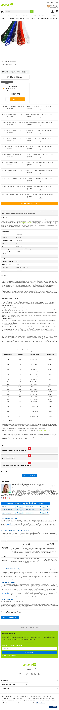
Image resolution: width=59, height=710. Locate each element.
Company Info (5, 688)
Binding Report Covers (16, 637)
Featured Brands (8, 15)
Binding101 (15, 15)
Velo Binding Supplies (36, 637)
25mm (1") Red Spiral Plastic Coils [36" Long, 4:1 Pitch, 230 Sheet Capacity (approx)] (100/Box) (26, 186)
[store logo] (7, 5)
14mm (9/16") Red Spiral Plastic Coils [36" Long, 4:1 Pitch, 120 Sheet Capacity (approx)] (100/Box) (27, 154)
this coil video (48, 571)
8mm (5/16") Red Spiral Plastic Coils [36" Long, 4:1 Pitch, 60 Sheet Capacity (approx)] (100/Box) (27, 114)
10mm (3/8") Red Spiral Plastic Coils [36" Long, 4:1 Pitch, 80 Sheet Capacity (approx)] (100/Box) (27, 130)
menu (2, 12)
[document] (29, 699)
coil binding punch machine (26, 222)
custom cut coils (50, 313)
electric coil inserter (6, 593)
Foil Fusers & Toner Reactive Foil (27, 639)
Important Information (8, 684)
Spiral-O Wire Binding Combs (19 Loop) (40, 636)
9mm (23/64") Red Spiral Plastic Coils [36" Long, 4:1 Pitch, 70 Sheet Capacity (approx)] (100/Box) (27, 122)
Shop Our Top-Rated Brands (28, 628)
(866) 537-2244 (52, 3)
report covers (10, 524)
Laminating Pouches (13, 639)
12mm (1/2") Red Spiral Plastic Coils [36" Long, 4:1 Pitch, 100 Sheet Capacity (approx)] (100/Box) (27, 146)
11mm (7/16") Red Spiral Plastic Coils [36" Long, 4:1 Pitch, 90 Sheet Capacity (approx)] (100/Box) (27, 138)
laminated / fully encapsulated (8, 287)
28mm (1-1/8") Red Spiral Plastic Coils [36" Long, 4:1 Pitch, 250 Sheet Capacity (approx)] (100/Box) (27, 194)
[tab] (29, 681)
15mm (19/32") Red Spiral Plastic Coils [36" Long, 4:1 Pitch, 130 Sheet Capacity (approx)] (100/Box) (27, 162)
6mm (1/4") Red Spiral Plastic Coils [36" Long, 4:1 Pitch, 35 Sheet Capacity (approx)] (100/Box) (26, 106)
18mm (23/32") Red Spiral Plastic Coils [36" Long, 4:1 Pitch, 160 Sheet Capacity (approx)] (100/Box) (27, 178)
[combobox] (19, 11)
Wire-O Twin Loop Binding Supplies (21, 636)
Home (2, 15)
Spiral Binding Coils (6, 636)
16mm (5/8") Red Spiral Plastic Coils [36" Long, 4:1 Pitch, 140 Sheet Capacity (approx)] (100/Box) (27, 170)
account (52, 12)
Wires (50, 541)
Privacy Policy (40, 703)
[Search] (31, 11)
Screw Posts (26, 637)
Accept (53, 707)
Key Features (4, 680)
